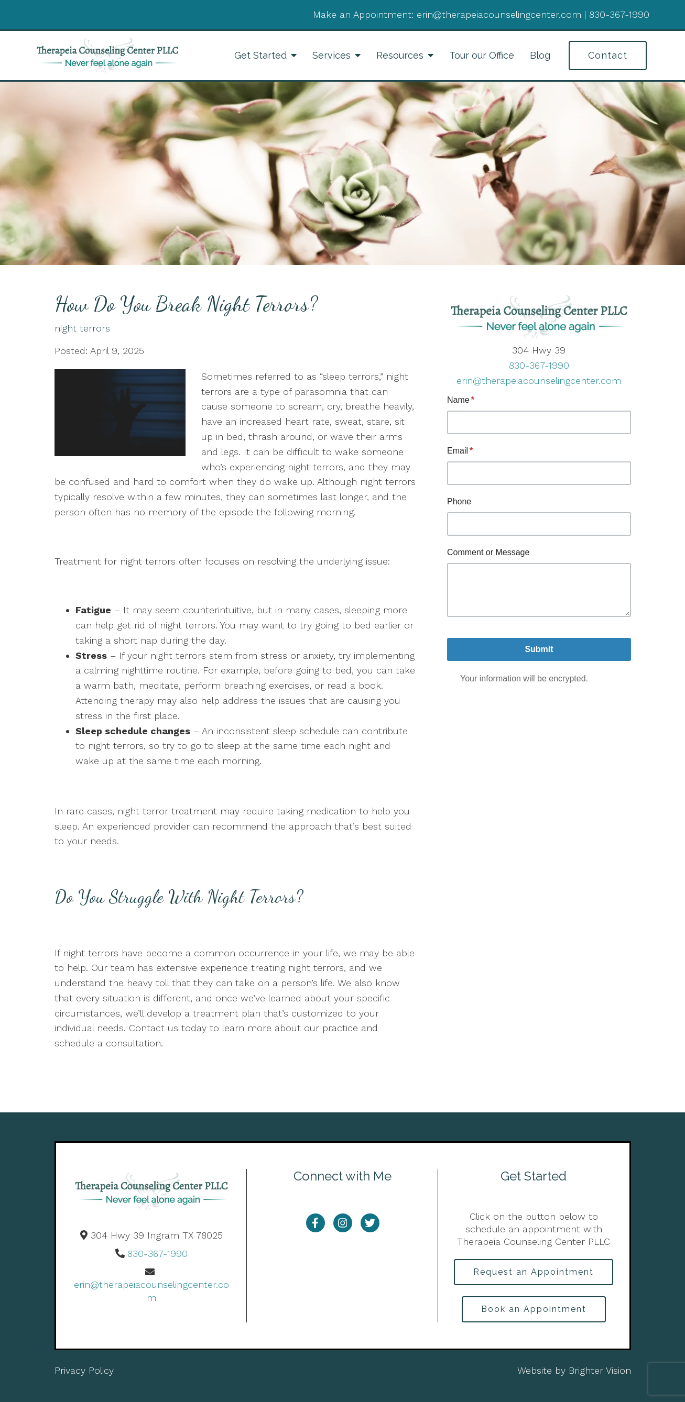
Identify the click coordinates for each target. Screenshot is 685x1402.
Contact (607, 55)
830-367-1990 (539, 365)
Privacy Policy (84, 1370)
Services (331, 55)
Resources (399, 55)
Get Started (260, 55)
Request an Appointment (533, 1272)
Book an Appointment (533, 1309)
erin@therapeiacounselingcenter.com (538, 380)
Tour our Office (481, 55)
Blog (540, 55)
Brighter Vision (600, 1370)
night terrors (82, 328)
